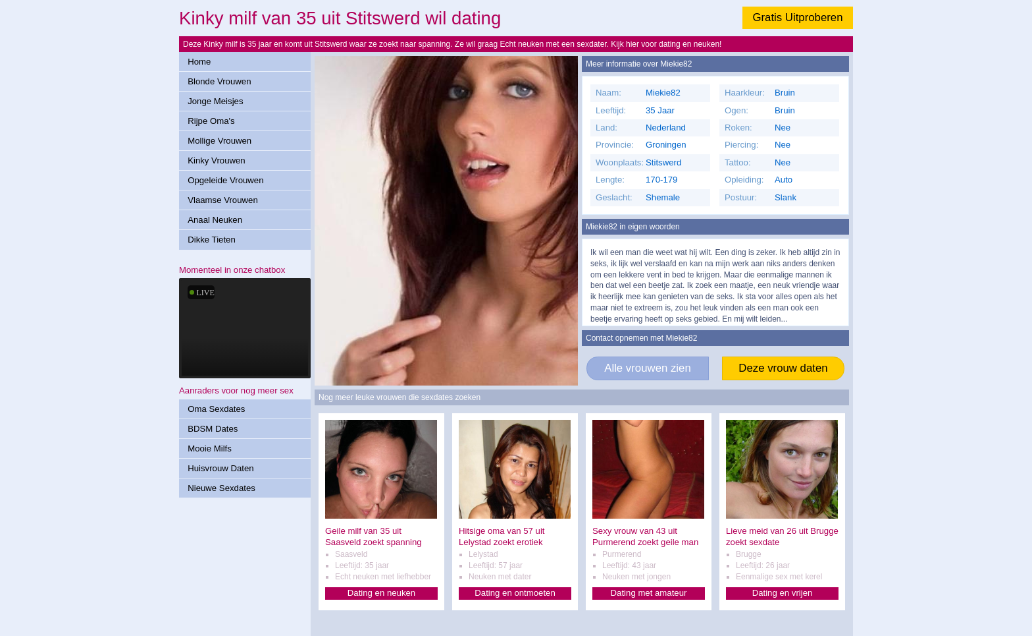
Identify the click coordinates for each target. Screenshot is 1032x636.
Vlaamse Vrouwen (223, 200)
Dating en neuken (381, 593)
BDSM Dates (213, 429)
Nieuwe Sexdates (221, 488)
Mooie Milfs (210, 448)
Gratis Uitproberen (797, 17)
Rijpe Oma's (211, 121)
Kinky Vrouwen (216, 160)
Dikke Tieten (212, 240)
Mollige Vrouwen (219, 141)
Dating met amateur (649, 593)
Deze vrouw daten (782, 368)
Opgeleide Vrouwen (225, 180)
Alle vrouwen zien (647, 368)
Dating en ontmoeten (515, 593)
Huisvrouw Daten (220, 468)
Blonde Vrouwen (219, 81)
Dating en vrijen (782, 593)
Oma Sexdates (216, 409)
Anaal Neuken (215, 220)
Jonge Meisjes (215, 101)
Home (199, 62)
